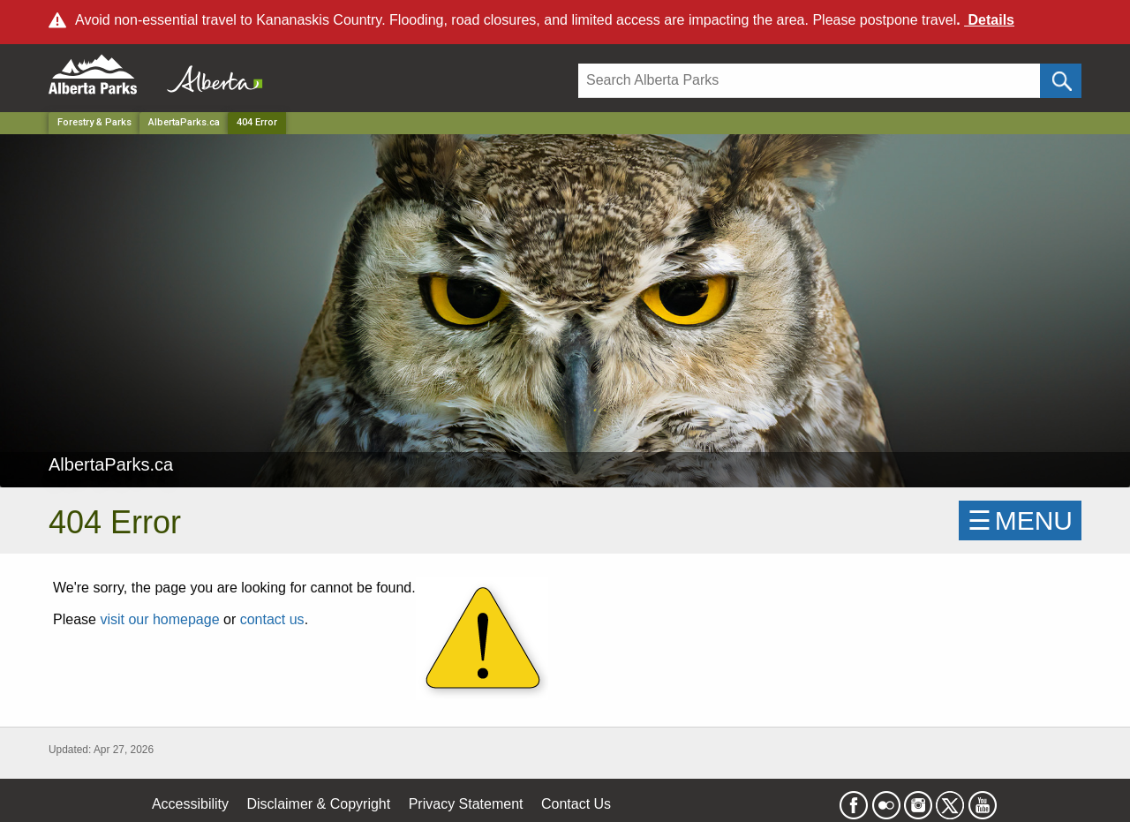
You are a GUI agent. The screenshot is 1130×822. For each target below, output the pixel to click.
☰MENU (1020, 520)
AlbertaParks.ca (184, 122)
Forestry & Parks (94, 122)
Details (989, 19)
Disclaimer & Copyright (319, 803)
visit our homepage (159, 619)
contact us (272, 619)
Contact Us (576, 803)
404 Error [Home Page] (257, 122)
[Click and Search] (1060, 81)
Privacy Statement (466, 803)
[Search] (809, 81)
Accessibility (190, 803)
